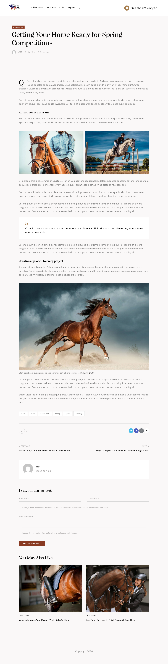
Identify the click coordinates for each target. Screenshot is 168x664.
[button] (23, 431)
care (23, 414)
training (79, 414)
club (33, 414)
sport (68, 414)
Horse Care (19, 27)
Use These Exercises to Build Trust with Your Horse (115, 625)
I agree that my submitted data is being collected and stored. (49, 534)
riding (57, 414)
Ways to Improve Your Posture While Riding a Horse (48, 625)
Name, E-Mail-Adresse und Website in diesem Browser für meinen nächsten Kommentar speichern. (65, 509)
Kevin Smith (88, 373)
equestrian (44, 414)
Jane (38, 468)
